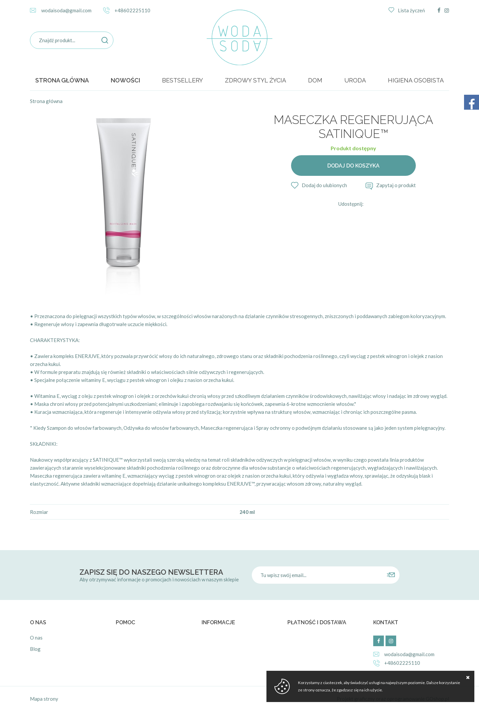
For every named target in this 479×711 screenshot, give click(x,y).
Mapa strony (44, 699)
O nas (36, 638)
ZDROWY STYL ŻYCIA (255, 80)
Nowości (125, 80)
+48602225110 (132, 10)
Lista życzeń (411, 10)
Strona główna (62, 80)
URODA (355, 80)
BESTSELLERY (182, 80)
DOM (315, 80)
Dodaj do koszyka (353, 166)
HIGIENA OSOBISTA (416, 80)
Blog (35, 649)
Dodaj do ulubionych (324, 185)
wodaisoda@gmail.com (66, 10)
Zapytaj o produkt (396, 185)
